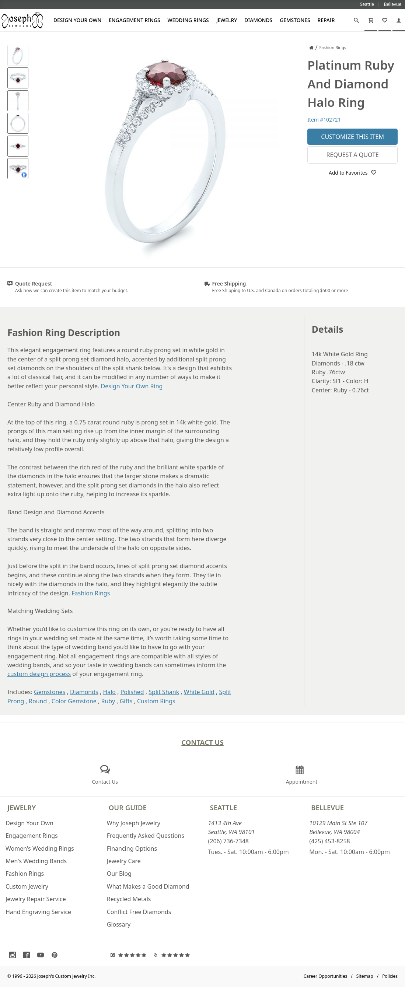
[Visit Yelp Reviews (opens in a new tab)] (173, 955)
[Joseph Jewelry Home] (311, 47)
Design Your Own (77, 20)
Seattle (223, 807)
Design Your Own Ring (132, 386)
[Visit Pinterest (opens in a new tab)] (56, 955)
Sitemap (364, 976)
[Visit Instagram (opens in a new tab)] (14, 955)
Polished (132, 692)
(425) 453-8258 (329, 841)
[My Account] (398, 20)
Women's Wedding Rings (40, 848)
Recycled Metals (129, 899)
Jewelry (226, 20)
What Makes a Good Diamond (148, 886)
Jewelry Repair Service (36, 899)
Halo (109, 692)
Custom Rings (156, 701)
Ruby (108, 701)
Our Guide (128, 807)
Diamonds (258, 20)
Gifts (126, 701)
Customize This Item (352, 137)
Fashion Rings (90, 593)
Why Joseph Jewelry (133, 823)
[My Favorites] (384, 20)
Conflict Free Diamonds (139, 912)
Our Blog (119, 873)
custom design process (39, 674)
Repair (326, 20)
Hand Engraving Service (38, 912)
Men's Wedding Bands (36, 861)
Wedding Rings (188, 20)
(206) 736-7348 (228, 841)
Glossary (119, 924)
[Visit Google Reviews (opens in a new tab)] (130, 955)
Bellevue (327, 807)
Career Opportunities (326, 976)
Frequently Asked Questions (145, 836)
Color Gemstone (74, 701)
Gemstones (295, 20)
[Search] (356, 20)
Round (38, 701)
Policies (390, 976)
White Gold (199, 692)
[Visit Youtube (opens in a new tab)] (42, 955)
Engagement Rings (134, 20)
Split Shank (164, 692)
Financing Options (132, 848)
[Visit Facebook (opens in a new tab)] (28, 955)
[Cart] (370, 20)
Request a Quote (353, 155)
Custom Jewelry (27, 886)
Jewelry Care (124, 861)
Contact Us (202, 742)
